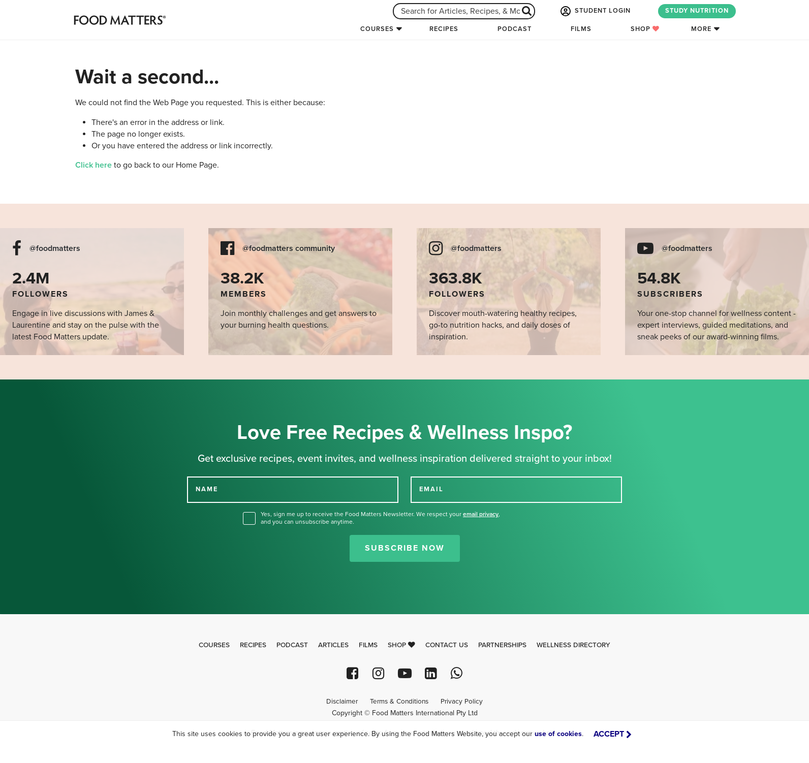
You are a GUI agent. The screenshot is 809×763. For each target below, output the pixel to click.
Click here (93, 165)
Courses (377, 29)
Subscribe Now (405, 548)
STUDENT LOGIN (594, 11)
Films (581, 29)
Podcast (514, 29)
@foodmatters (54, 248)
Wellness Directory (573, 645)
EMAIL (431, 489)
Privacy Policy (462, 701)
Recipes (443, 29)
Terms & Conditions (399, 701)
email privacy (481, 514)
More (701, 29)
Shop (645, 29)
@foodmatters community (288, 248)
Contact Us (446, 645)
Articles (333, 645)
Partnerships (502, 645)
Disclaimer (342, 701)
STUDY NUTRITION (697, 11)
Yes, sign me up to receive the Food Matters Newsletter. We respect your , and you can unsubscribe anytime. (380, 518)
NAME (207, 489)
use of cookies (558, 733)
